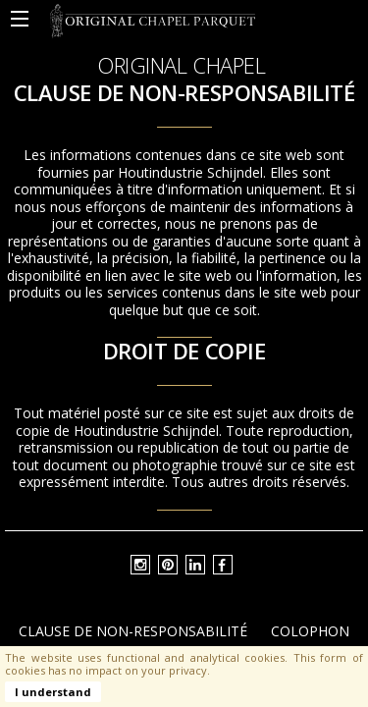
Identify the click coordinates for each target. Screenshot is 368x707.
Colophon (310, 631)
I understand (53, 691)
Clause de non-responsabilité (133, 631)
